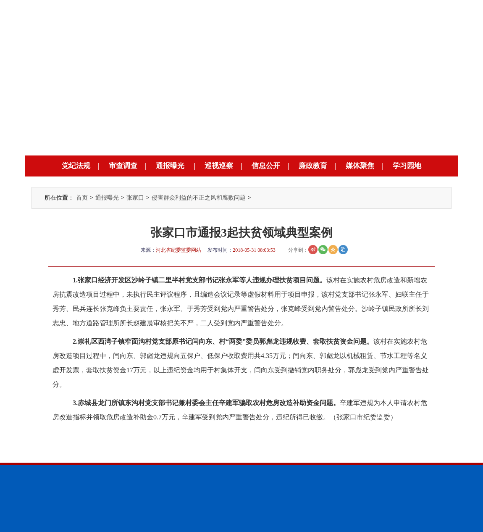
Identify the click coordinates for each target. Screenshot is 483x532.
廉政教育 (313, 166)
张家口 (135, 198)
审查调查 (123, 166)
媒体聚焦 (360, 166)
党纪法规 (76, 166)
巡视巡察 (219, 166)
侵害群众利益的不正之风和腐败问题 (199, 198)
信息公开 (266, 166)
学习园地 (407, 166)
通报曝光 (170, 166)
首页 (82, 198)
